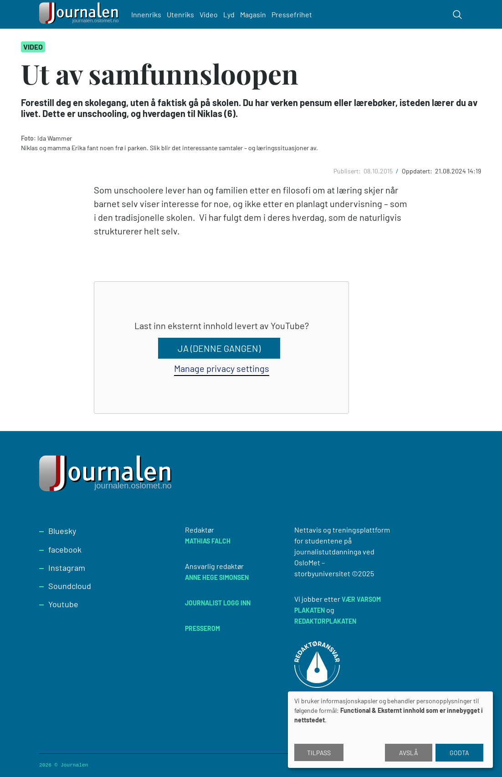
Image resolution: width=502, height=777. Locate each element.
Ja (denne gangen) (219, 348)
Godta (459, 753)
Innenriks (146, 14)
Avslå (408, 753)
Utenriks (180, 14)
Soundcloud (69, 586)
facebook (65, 549)
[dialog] (390, 729)
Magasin (253, 14)
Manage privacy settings (221, 368)
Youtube (63, 604)
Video (209, 14)
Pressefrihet (291, 14)
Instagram (66, 568)
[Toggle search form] (457, 14)
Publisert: (347, 171)
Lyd (229, 14)
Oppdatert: (418, 171)
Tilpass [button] (319, 753)
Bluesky (62, 531)
